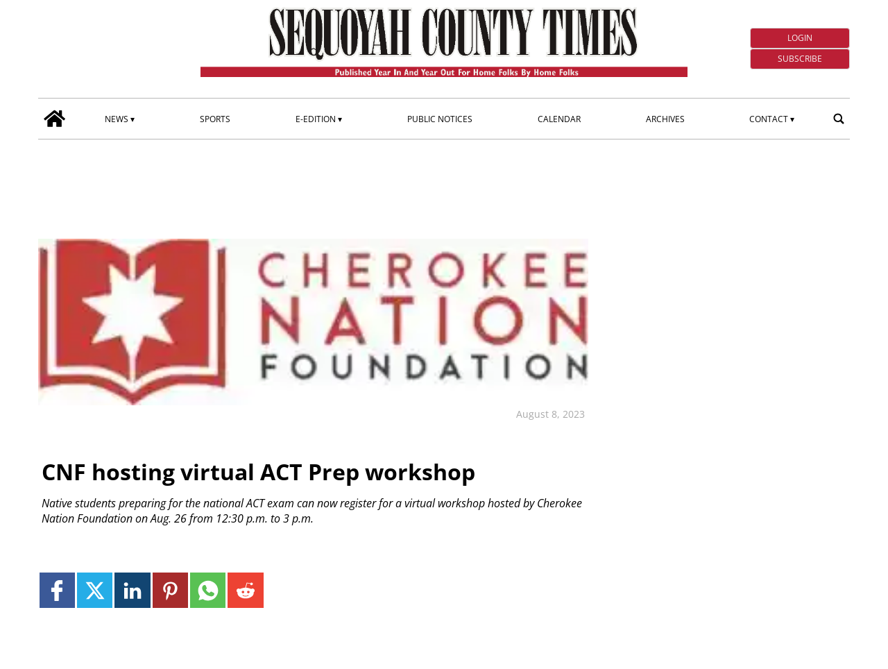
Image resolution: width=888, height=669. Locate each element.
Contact (768, 119)
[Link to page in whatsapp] (207, 590)
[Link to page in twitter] (94, 590)
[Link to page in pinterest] (170, 590)
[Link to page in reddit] (245, 590)
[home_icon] (54, 118)
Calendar (559, 119)
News (116, 119)
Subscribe (800, 59)
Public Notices (439, 119)
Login (799, 38)
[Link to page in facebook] (57, 590)
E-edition (316, 119)
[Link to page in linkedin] (132, 590)
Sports (215, 119)
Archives (665, 119)
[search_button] (839, 118)
